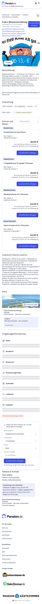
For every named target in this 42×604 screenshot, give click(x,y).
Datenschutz (6, 559)
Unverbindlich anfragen (34, 24)
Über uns (5, 528)
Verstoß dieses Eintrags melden (13, 416)
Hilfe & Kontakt (7, 538)
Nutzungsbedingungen (9, 555)
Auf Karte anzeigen (31, 305)
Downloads (5, 535)
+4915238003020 (14, 480)
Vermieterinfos (7, 531)
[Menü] (37, 3)
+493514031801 (13, 477)
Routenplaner (9, 325)
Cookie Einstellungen (9, 562)
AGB (3, 552)
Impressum (5, 548)
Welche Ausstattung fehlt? (23, 112)
